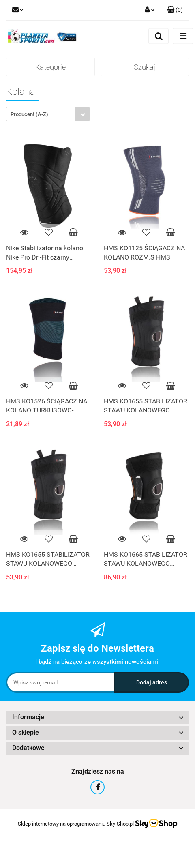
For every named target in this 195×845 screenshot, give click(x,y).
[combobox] (48, 114)
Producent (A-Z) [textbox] (29, 114)
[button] (175, 10)
